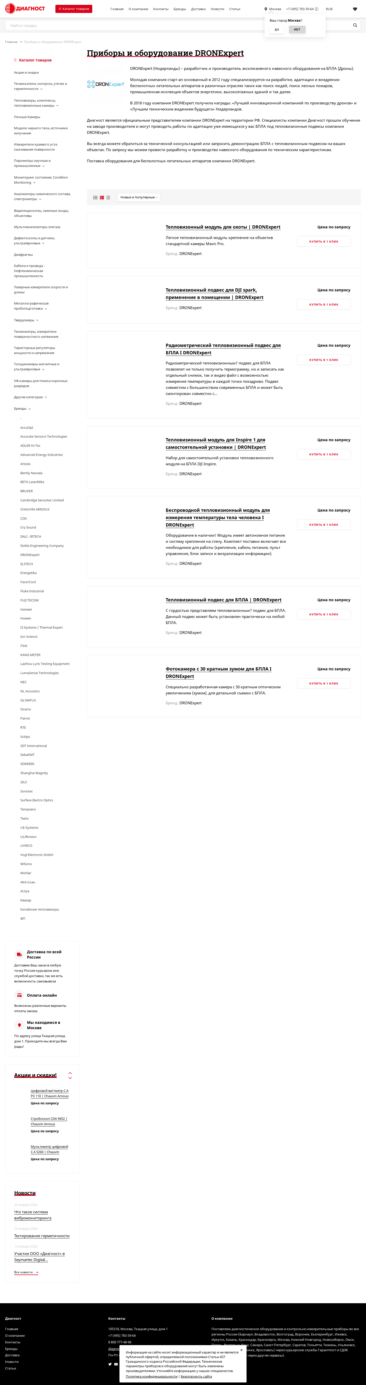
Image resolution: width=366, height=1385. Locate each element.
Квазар (25, 900)
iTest (23, 645)
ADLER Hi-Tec (30, 445)
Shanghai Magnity (34, 773)
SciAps (25, 736)
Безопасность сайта (196, 1376)
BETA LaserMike (32, 482)
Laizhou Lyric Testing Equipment (45, 663)
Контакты (161, 9)
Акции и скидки (26, 72)
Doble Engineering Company (42, 545)
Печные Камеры (27, 117)
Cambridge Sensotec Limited (42, 500)
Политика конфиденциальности (151, 1376)
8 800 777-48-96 (119, 1342)
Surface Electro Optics (36, 800)
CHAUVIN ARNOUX (35, 509)
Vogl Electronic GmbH (36, 854)
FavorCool (28, 582)
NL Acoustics (30, 691)
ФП (22, 918)
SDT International (33, 745)
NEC (23, 682)
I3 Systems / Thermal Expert (41, 627)
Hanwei (26, 609)
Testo (24, 818)
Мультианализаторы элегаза (37, 227)
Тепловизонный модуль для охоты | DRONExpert (223, 227)
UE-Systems (29, 827)
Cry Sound (28, 527)
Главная (117, 9)
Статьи (234, 9)
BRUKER (26, 491)
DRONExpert (30, 554)
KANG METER (30, 654)
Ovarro (25, 709)
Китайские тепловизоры (39, 909)
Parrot (25, 718)
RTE (23, 727)
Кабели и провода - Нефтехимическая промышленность (29, 270)
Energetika (28, 572)
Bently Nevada (31, 473)
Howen (25, 618)
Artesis (25, 463)
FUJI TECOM (29, 600)
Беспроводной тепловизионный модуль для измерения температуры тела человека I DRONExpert (218, 517)
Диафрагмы (23, 254)
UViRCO (26, 845)
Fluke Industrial (32, 591)
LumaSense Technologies (39, 673)
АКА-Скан (27, 882)
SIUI (23, 782)
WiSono (26, 864)
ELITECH (26, 564)
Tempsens (28, 809)
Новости (217, 9)
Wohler (25, 873)
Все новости (26, 1272)
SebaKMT (27, 754)
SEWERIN (27, 763)
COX (23, 518)
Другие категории (28, 397)
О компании (138, 9)
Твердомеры (24, 320)
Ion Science (28, 636)
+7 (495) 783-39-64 (300, 9)
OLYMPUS (28, 700)
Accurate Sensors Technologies (43, 436)
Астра (24, 891)
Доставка (198, 9)
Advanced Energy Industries (41, 454)
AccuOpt (26, 427)
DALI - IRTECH (30, 536)
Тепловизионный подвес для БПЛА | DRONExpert (224, 600)
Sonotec (26, 791)
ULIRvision (28, 836)
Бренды (180, 9)
